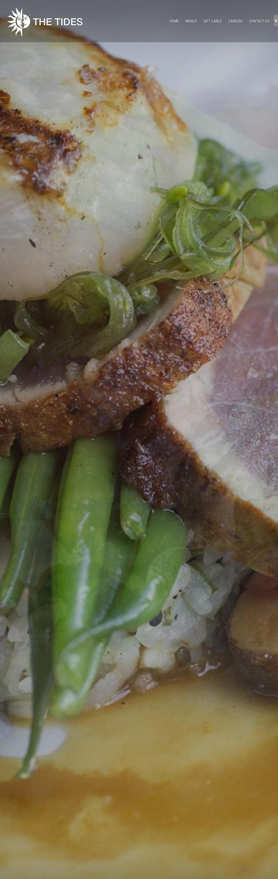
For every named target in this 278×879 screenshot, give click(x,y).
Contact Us (259, 21)
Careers (235, 21)
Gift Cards (213, 21)
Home (174, 21)
